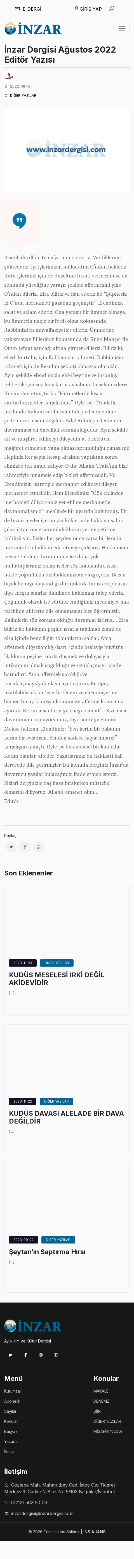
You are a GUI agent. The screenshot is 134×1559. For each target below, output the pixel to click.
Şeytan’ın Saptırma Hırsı (47, 1252)
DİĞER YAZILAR (20, 95)
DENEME (101, 1401)
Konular (11, 1421)
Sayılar (10, 1411)
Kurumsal (12, 1391)
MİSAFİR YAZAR (107, 1431)
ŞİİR (97, 1411)
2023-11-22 (22, 1101)
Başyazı (11, 1431)
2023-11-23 (22, 963)
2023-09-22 (23, 1240)
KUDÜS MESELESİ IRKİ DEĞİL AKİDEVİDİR (57, 979)
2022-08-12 (17, 86)
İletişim (10, 1451)
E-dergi (28, 9)
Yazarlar (11, 1441)
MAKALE (101, 1391)
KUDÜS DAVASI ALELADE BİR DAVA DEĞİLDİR (66, 1117)
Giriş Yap (88, 9)
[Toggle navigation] (122, 28)
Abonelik (12, 1401)
